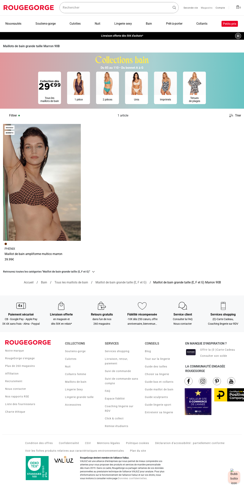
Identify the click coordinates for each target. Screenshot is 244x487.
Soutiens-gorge (75, 351)
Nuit (68, 366)
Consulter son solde (213, 355)
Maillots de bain (76, 381)
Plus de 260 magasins (20, 365)
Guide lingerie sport (158, 404)
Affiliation (12, 373)
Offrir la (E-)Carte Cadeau (217, 349)
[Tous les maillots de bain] (71, 282)
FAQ (107, 390)
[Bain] (44, 282)
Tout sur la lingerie (157, 358)
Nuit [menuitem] (97, 23)
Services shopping (117, 351)
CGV (88, 443)
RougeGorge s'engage (20, 358)
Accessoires (73, 404)
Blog (148, 351)
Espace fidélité (115, 398)
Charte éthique (15, 411)
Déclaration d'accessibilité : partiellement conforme (190, 443)
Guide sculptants (156, 397)
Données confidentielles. (133, 478)
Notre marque (14, 350)
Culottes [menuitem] (75, 23)
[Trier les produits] (233, 115)
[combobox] (119, 7)
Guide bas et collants (159, 381)
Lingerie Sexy (74, 389)
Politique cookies (137, 443)
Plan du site (138, 450)
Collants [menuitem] (201, 23)
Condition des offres (39, 443)
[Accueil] (28, 282)
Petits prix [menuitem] (229, 24)
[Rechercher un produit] (119, 7)
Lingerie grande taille (79, 397)
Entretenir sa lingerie (159, 412)
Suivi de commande (118, 371)
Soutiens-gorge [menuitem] (45, 23)
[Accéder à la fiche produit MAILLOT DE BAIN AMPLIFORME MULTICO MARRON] (42, 182)
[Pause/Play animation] (238, 36)
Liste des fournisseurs (20, 404)
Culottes (70, 358)
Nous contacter (15, 388)
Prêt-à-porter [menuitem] (174, 23)
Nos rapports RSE (17, 396)
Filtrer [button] (13, 115)
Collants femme (75, 374)
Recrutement (13, 381)
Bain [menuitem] (149, 23)
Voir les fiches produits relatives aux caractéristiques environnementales (74, 450)
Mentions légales (108, 443)
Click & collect (114, 418)
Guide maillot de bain (159, 389)
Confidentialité (69, 443)
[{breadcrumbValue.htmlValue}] (121, 282)
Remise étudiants (116, 426)
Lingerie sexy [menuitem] (123, 23)
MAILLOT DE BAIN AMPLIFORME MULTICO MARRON (33, 254)
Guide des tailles (156, 366)
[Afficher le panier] (238, 7)
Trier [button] (238, 115)
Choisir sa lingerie (157, 374)
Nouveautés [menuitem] (13, 23)
